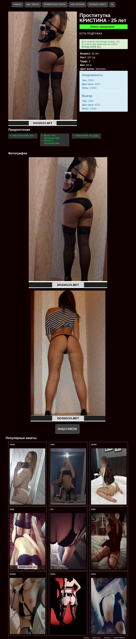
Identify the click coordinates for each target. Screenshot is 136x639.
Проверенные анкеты (55, 4)
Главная (17, 4)
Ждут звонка (32, 4)
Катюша (52, 574)
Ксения (93, 574)
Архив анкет (96, 637)
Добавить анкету (97, 4)
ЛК (112, 4)
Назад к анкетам (67, 429)
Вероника (13, 574)
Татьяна (12, 444)
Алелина (94, 444)
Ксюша (93, 509)
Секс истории (77, 4)
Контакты (107, 637)
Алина (52, 444)
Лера (51, 509)
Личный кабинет (119, 637)
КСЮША (12, 509)
